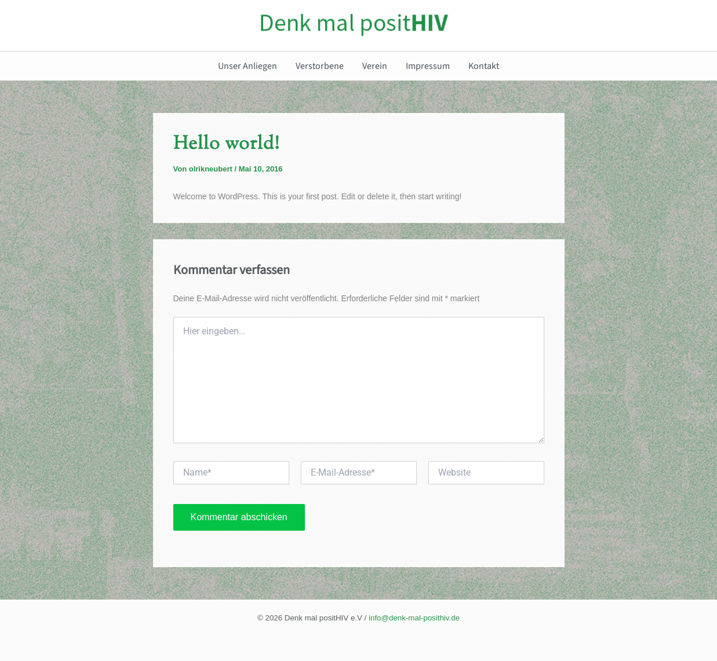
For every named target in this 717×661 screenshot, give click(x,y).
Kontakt (483, 66)
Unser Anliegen (247, 66)
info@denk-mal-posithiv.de (414, 617)
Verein (374, 66)
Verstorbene (320, 66)
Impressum (428, 66)
